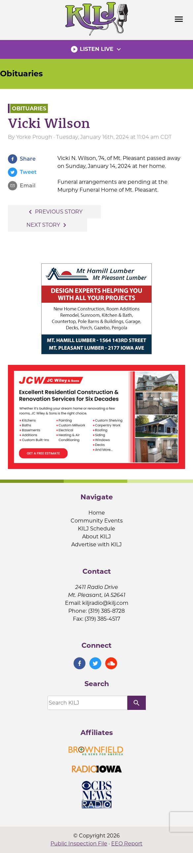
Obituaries (21, 73)
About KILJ (96, 536)
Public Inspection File (78, 843)
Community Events (97, 521)
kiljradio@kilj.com (105, 603)
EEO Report (127, 843)
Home (96, 513)
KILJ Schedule (96, 528)
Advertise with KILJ (96, 544)
